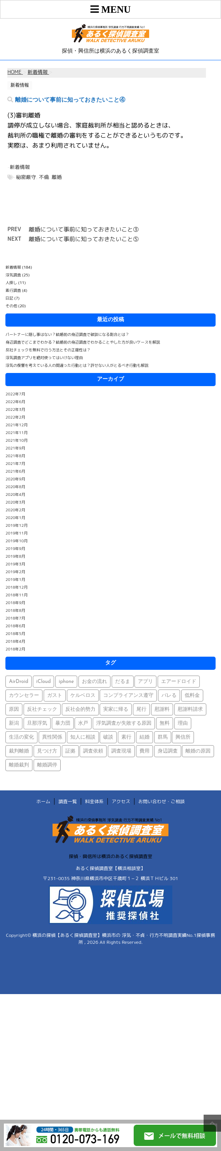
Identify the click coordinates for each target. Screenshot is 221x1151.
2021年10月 (16, 440)
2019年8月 (15, 556)
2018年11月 (16, 595)
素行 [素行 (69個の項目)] (126, 737)
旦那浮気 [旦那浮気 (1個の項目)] (37, 723)
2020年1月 (15, 517)
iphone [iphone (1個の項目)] (66, 681)
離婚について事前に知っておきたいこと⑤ (84, 239)
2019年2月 (15, 571)
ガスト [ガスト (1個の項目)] (54, 695)
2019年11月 (16, 533)
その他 (11, 305)
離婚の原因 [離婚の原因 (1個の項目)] (198, 751)
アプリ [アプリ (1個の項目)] (145, 681)
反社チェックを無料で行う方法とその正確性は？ (47, 349)
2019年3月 (15, 564)
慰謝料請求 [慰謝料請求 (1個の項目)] (190, 709)
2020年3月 (15, 502)
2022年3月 (15, 409)
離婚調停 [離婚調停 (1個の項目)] (47, 765)
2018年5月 (15, 633)
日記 (9, 298)
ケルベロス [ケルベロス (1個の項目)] (82, 695)
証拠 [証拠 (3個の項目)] (70, 751)
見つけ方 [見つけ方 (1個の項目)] (47, 751)
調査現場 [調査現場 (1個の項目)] (121, 751)
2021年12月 (16, 424)
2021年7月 (15, 463)
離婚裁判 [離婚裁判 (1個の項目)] (19, 765)
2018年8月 (15, 610)
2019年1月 (15, 579)
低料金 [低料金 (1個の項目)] (192, 695)
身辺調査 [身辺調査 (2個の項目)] (168, 751)
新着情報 (20, 166)
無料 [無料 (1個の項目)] (165, 723)
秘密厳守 (26, 177)
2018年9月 (15, 602)
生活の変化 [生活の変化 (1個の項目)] (21, 737)
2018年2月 (15, 649)
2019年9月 (15, 548)
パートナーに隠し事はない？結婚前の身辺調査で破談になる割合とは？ (67, 334)
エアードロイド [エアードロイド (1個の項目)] (178, 681)
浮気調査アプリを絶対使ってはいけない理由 (44, 357)
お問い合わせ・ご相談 (161, 801)
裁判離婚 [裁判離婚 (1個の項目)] (19, 751)
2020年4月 (15, 494)
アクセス (121, 801)
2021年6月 (15, 471)
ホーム (43, 801)
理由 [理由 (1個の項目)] (183, 723)
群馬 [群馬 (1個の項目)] (163, 737)
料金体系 (94, 801)
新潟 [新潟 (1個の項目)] (14, 723)
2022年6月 (15, 401)
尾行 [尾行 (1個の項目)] (141, 709)
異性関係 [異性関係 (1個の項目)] (52, 737)
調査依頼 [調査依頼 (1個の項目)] (93, 751)
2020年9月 (15, 479)
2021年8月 (15, 455)
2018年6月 (15, 625)
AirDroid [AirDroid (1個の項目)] (18, 681)
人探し (11, 282)
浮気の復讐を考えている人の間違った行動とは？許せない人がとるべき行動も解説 (76, 365)
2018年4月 (15, 641)
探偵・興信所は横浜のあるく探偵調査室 (110, 856)
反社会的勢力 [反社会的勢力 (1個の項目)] (80, 709)
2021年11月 (16, 432)
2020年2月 (15, 510)
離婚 (57, 177)
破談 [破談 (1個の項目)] (108, 737)
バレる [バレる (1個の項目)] (169, 695)
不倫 (44, 177)
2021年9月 (15, 448)
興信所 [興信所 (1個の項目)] (182, 737)
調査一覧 (67, 801)
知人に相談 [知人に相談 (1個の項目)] (82, 737)
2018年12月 (16, 587)
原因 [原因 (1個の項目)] (14, 709)
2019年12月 (16, 525)
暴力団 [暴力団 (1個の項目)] (62, 723)
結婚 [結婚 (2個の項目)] (144, 737)
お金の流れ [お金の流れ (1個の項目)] (94, 681)
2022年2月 (15, 417)
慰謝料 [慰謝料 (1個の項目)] (162, 709)
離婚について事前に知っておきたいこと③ (84, 229)
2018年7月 (15, 618)
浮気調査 (13, 275)
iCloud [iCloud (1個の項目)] (43, 681)
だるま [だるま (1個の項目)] (122, 681)
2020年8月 (15, 486)
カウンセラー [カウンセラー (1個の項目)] (24, 695)
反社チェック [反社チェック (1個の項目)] (42, 709)
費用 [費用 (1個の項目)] (144, 751)
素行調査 (13, 290)
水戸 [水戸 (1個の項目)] (83, 723)
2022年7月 (15, 394)
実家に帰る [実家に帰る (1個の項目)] (115, 709)
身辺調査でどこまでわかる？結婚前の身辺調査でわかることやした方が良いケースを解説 (82, 342)
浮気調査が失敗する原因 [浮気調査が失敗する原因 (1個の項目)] (123, 723)
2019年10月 (16, 540)
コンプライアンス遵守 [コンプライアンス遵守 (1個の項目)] (128, 695)
